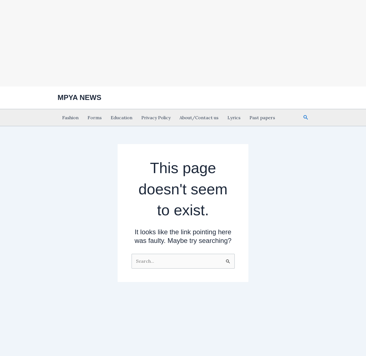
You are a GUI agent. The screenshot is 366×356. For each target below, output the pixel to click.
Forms (95, 117)
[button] (305, 117)
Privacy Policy (156, 117)
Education (121, 117)
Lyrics (234, 117)
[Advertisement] (183, 42)
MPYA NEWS (79, 97)
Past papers (262, 117)
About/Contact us (199, 117)
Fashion (70, 117)
